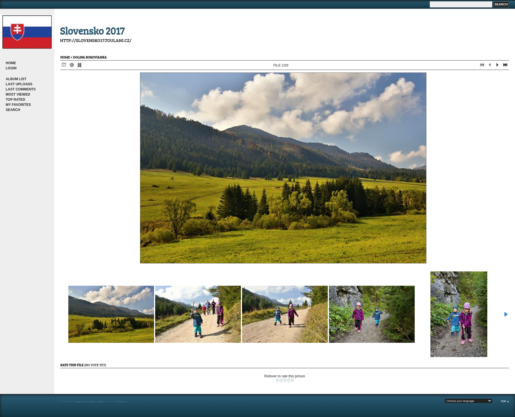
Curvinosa (121, 401)
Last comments (21, 89)
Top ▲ (505, 401)
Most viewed (18, 94)
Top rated (15, 100)
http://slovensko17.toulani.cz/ (95, 40)
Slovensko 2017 (92, 30)
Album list (16, 79)
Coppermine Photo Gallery (89, 401)
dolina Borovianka (90, 57)
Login (11, 68)
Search (13, 110)
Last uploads (19, 84)
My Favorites (18, 105)
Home (11, 63)
